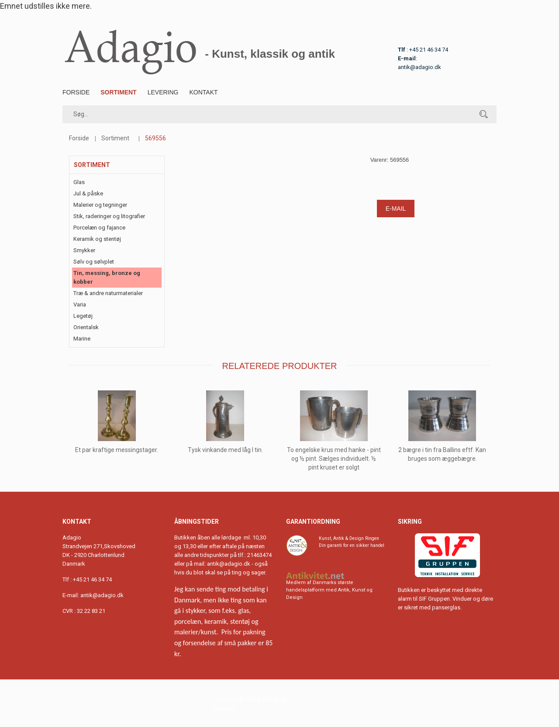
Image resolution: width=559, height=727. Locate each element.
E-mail (396, 208)
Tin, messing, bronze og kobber (106, 277)
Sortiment (118, 92)
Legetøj (83, 316)
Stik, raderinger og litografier (109, 216)
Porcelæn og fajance (99, 227)
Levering (163, 92)
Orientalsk (86, 327)
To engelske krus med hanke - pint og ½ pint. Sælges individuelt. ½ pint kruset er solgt (334, 458)
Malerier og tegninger (100, 205)
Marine (81, 338)
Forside (76, 92)
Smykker (84, 250)
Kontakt (204, 92)
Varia (79, 304)
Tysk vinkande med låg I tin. (225, 449)
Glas (79, 182)
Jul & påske (88, 193)
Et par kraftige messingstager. (116, 449)
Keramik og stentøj (97, 239)
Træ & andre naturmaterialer (108, 293)
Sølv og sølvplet (93, 261)
